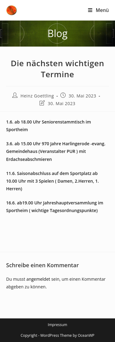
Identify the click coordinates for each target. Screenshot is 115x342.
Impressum (57, 324)
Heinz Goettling (37, 96)
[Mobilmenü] (98, 10)
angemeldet (38, 279)
